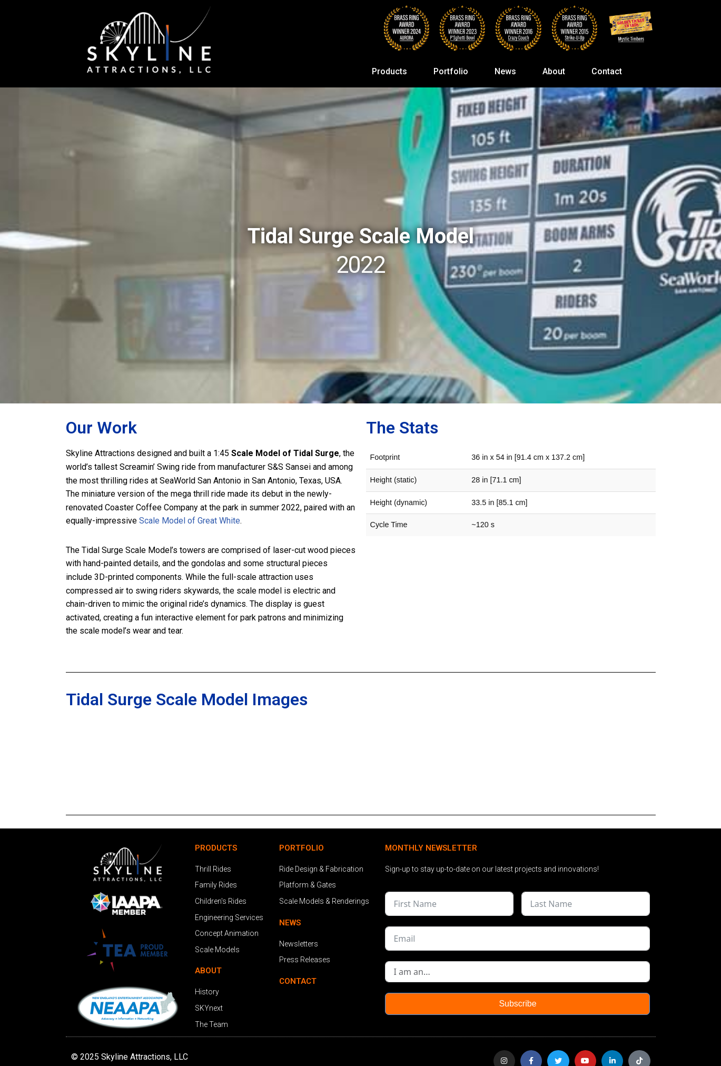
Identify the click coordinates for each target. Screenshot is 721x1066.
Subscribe (517, 1004)
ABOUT (208, 971)
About (556, 71)
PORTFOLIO (301, 848)
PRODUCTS (216, 848)
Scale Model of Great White (189, 521)
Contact (606, 71)
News (508, 71)
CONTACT (298, 981)
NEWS (290, 922)
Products (392, 71)
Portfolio (453, 71)
